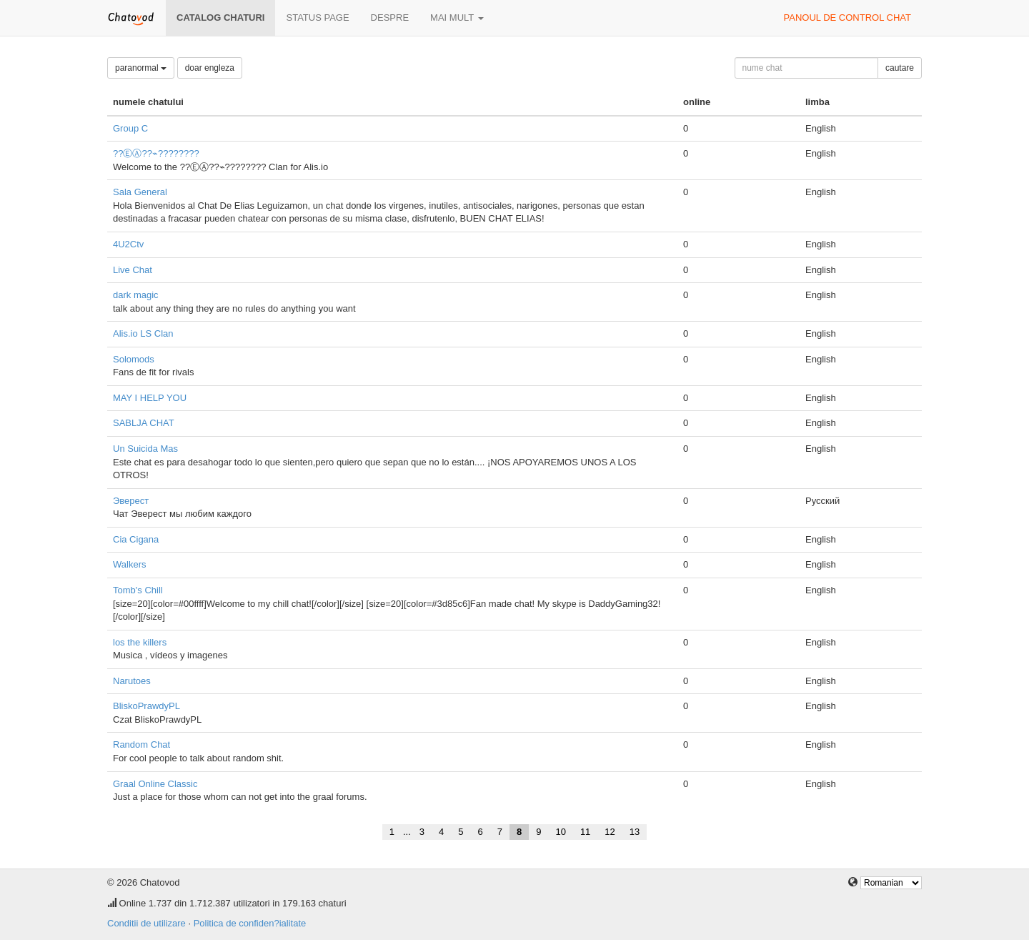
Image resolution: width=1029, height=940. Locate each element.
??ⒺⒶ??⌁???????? (156, 153)
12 (610, 831)
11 (585, 831)
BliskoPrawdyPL (146, 706)
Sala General (140, 192)
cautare (899, 68)
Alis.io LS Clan (143, 333)
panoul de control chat (847, 17)
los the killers (139, 642)
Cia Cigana (136, 539)
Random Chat (141, 744)
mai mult (457, 17)
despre (390, 17)
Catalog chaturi (220, 17)
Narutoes (132, 681)
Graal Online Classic (155, 783)
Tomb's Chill (138, 590)
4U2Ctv (128, 244)
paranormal (140, 68)
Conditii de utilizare (146, 923)
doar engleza (209, 68)
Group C (130, 128)
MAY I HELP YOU (150, 397)
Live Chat (132, 269)
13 (635, 831)
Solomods (133, 359)
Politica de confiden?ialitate (250, 923)
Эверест (131, 500)
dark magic (136, 295)
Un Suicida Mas (145, 448)
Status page (317, 17)
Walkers (129, 564)
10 (560, 831)
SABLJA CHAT (143, 422)
